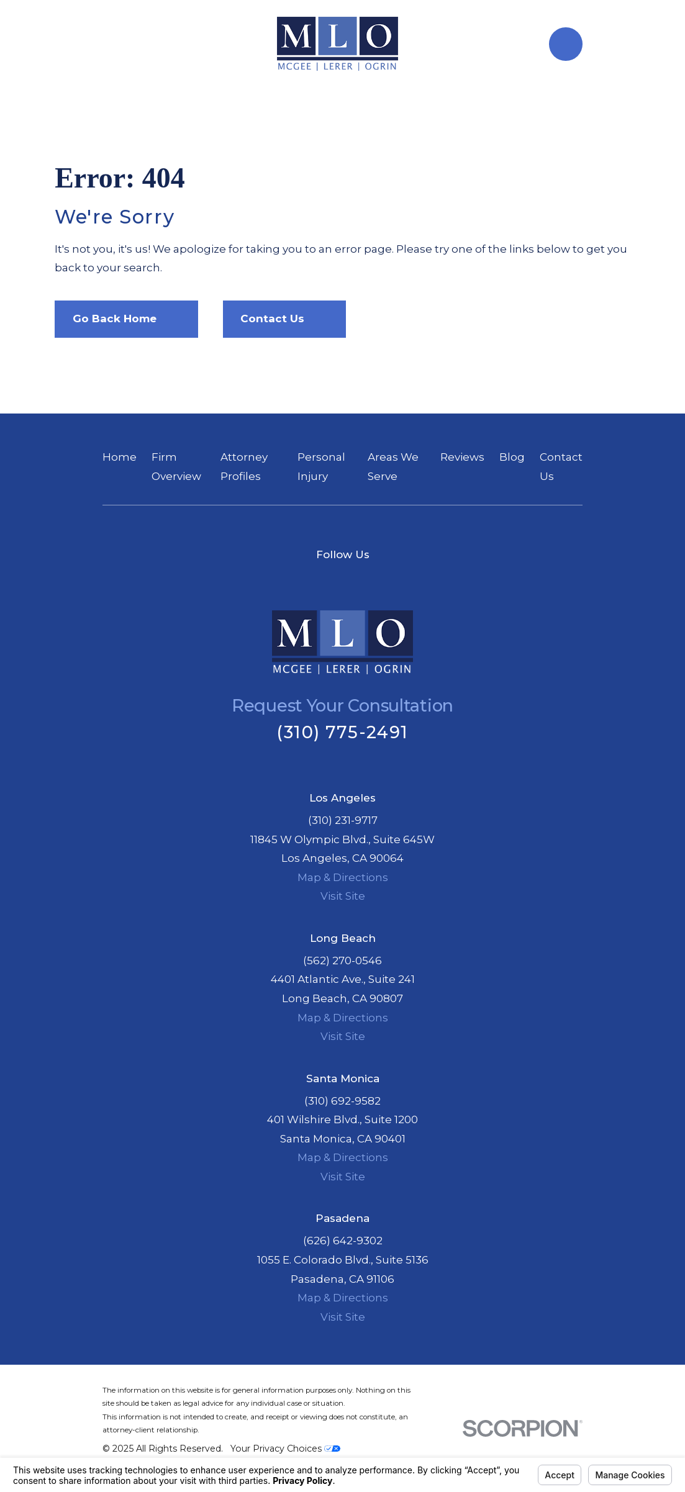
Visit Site (342, 896)
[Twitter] (327, 579)
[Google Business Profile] (358, 579)
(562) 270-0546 (342, 960)
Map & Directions (342, 877)
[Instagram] (388, 579)
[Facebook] (296, 579)
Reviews (462, 457)
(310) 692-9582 (342, 1101)
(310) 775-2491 (342, 732)
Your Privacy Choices (285, 1448)
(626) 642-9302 (343, 1240)
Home (119, 457)
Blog (512, 457)
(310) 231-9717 (343, 820)
